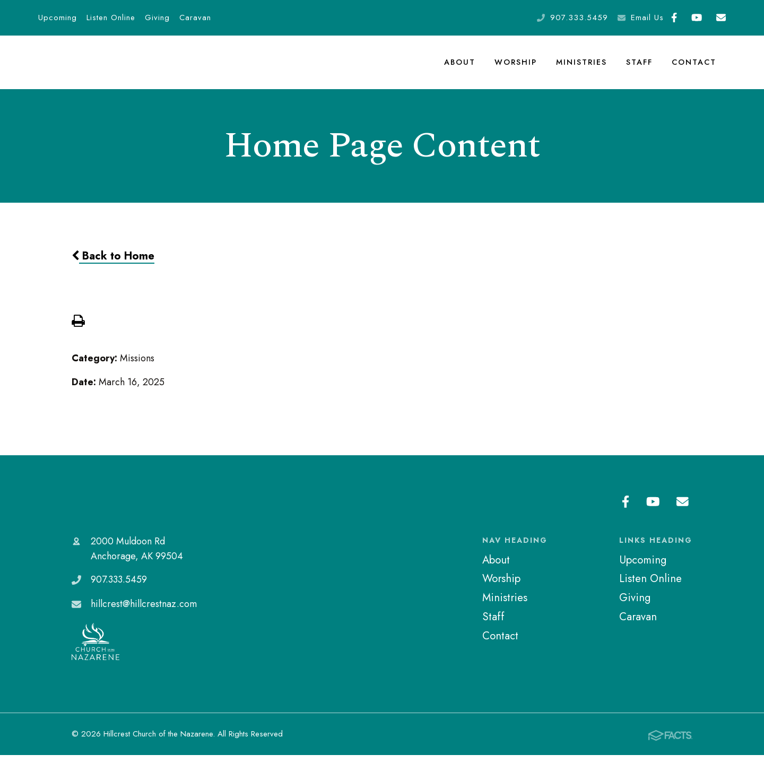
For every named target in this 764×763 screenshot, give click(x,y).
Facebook (674, 17)
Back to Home (113, 263)
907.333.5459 (579, 17)
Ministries (581, 65)
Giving (157, 17)
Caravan (195, 17)
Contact (694, 65)
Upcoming (57, 17)
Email (721, 17)
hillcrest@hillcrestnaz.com (144, 612)
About (461, 65)
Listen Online (110, 17)
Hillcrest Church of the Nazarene (134, 509)
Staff (639, 65)
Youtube (696, 17)
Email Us (647, 17)
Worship (516, 65)
